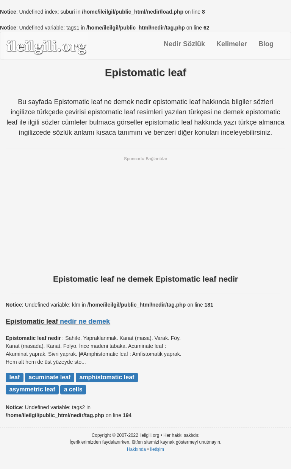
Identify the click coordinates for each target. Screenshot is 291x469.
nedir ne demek (85, 321)
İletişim (157, 449)
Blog (266, 44)
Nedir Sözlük (184, 44)
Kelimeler (231, 44)
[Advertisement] (145, 215)
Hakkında (136, 449)
